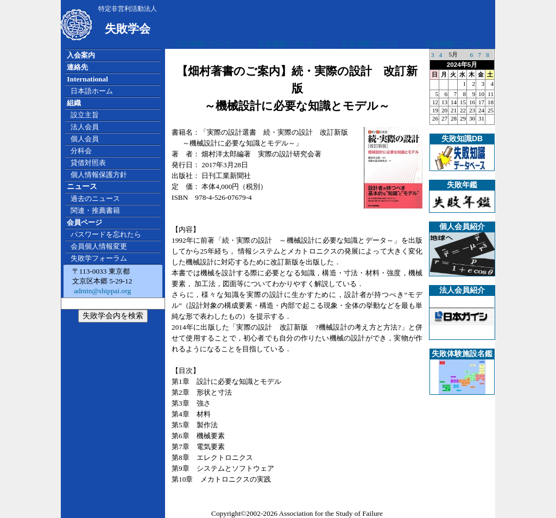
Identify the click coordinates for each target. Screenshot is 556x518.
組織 (74, 103)
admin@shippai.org (101, 291)
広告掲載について (203, 44)
